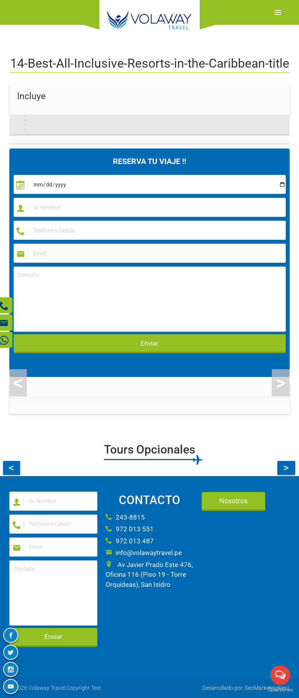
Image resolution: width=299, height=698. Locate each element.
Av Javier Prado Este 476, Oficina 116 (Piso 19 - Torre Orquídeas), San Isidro (149, 574)
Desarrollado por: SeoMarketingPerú (246, 688)
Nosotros (233, 501)
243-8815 (125, 517)
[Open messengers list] (280, 675)
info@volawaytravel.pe (144, 553)
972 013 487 (130, 541)
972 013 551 (130, 529)
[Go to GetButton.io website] (280, 690)
